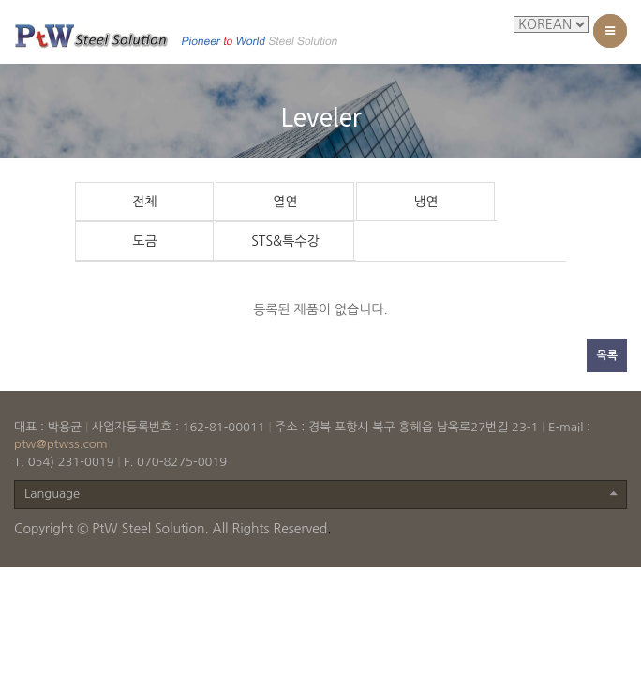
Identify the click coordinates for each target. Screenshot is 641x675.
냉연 (425, 201)
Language (320, 494)
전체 (144, 201)
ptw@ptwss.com (61, 444)
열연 (285, 201)
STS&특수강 (285, 241)
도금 (144, 241)
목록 (607, 355)
